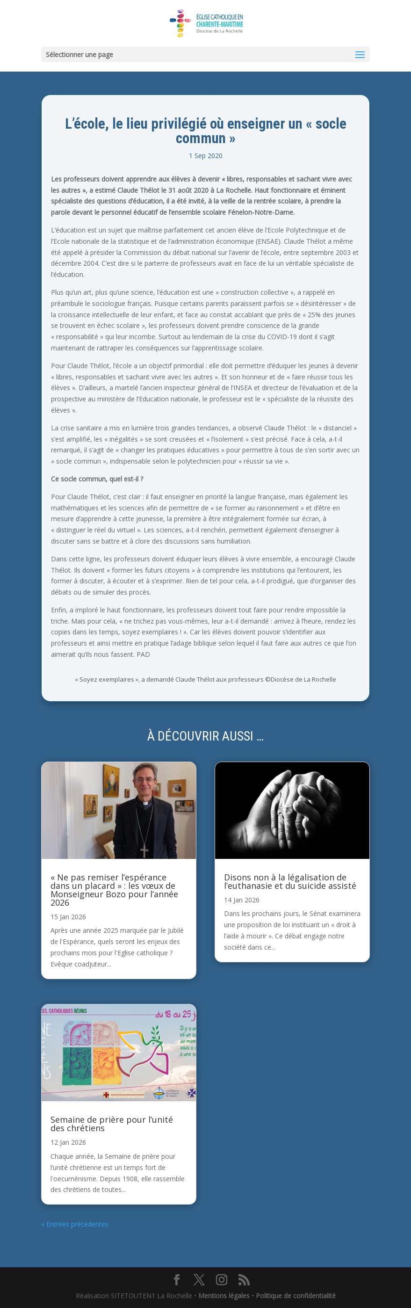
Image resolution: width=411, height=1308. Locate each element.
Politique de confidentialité (296, 1295)
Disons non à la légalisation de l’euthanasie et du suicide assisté (290, 881)
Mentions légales (224, 1295)
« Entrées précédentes (74, 1224)
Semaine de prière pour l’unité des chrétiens (111, 1124)
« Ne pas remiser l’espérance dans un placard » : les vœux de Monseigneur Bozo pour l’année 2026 (114, 890)
